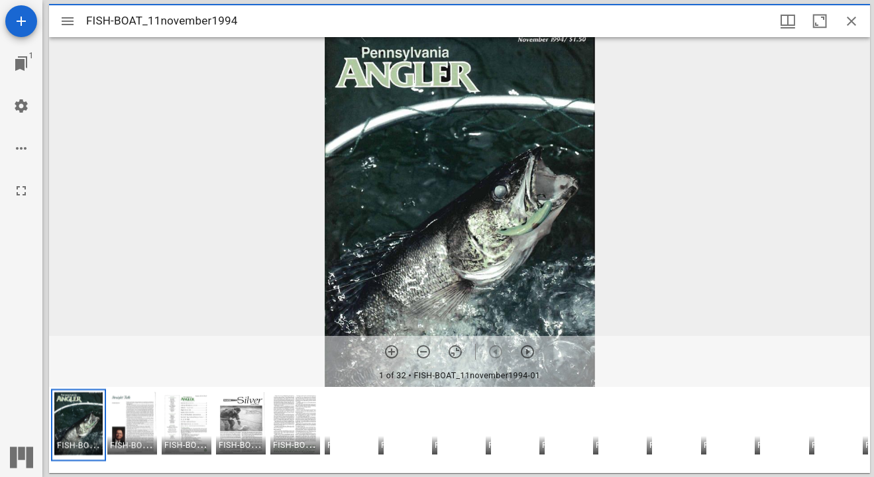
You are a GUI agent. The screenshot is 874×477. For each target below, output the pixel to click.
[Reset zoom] (455, 352)
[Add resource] (21, 21)
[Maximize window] (820, 21)
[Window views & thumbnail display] (788, 21)
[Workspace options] (21, 148)
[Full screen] (21, 191)
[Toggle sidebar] (67, 21)
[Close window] (851, 21)
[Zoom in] (392, 352)
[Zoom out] (423, 352)
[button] (78, 425)
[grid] (459, 430)
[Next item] (527, 352)
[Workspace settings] (21, 106)
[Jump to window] (21, 64)
